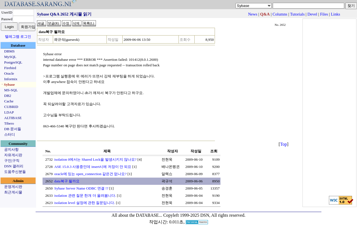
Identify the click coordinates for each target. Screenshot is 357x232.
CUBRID (11, 107)
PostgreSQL (13, 62)
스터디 (9, 134)
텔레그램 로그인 (18, 36)
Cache (8, 101)
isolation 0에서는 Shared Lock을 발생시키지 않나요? (95, 159)
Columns (279, 14)
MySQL (10, 57)
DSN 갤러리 (13, 166)
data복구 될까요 (67, 181)
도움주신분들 (15, 172)
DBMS (9, 51)
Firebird (10, 68)
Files (324, 14)
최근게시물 (13, 192)
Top (283, 144)
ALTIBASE (13, 118)
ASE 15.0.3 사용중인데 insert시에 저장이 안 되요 (92, 167)
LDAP (9, 112)
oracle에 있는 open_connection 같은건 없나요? (90, 174)
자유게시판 (13, 155)
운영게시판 (13, 187)
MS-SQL (11, 90)
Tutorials (297, 14)
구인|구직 (11, 160)
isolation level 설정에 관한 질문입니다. (84, 203)
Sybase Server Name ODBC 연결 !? (81, 188)
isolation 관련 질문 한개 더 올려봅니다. (85, 195)
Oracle (9, 73)
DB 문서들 (12, 129)
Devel (312, 14)
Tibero (9, 123)
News (252, 14)
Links (335, 14)
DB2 (7, 96)
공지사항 (11, 149)
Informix (10, 79)
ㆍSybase (7, 84)
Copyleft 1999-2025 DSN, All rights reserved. (204, 215)
